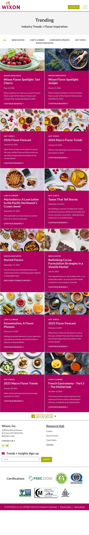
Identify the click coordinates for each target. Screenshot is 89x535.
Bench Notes (18, 40)
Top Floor (53, 507)
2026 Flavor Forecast (17, 140)
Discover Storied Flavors (17, 280)
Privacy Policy (65, 507)
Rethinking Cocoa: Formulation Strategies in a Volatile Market (65, 263)
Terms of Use (79, 507)
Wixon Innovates (44, 43)
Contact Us (73, 7)
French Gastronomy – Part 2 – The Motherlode (66, 384)
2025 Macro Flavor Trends (21, 383)
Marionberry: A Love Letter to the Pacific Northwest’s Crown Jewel (21, 203)
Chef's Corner (37, 40)
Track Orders (51, 440)
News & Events (52, 436)
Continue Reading (14, 103)
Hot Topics (80, 40)
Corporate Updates (60, 40)
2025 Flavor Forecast (62, 323)
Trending (49, 444)
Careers (49, 431)
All (4, 40)
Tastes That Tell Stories (63, 199)
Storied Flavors (13, 260)
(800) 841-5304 (8, 436)
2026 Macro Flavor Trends (65, 140)
